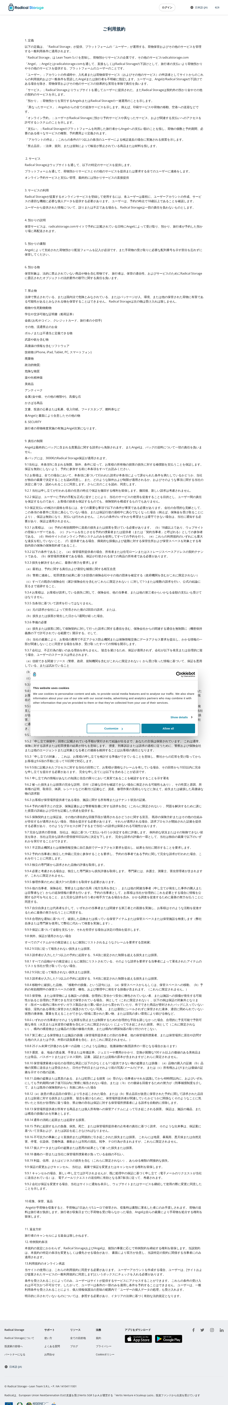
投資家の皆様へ (13, 1346)
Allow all (168, 728)
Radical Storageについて (19, 1338)
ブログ (74, 1346)
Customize (113, 728)
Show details (179, 717)
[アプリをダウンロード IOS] (138, 1339)
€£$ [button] (216, 7)
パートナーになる (14, 1354)
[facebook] (193, 1329)
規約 (98, 1338)
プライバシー (103, 1346)
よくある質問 (52, 1346)
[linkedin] (222, 1329)
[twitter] (202, 1329)
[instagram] (212, 1329)
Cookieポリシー (105, 1354)
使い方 (48, 1338)
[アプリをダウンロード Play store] (168, 1339)
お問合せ (49, 1354)
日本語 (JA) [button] (199, 7)
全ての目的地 (78, 1338)
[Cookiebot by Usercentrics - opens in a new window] (178, 674)
